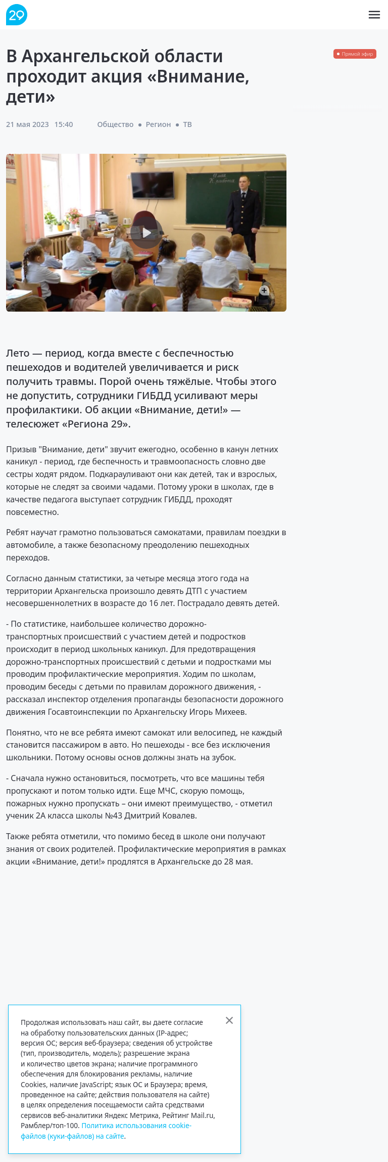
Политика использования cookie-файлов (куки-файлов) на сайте (106, 1130)
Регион (158, 124)
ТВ (187, 124)
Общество (115, 124)
